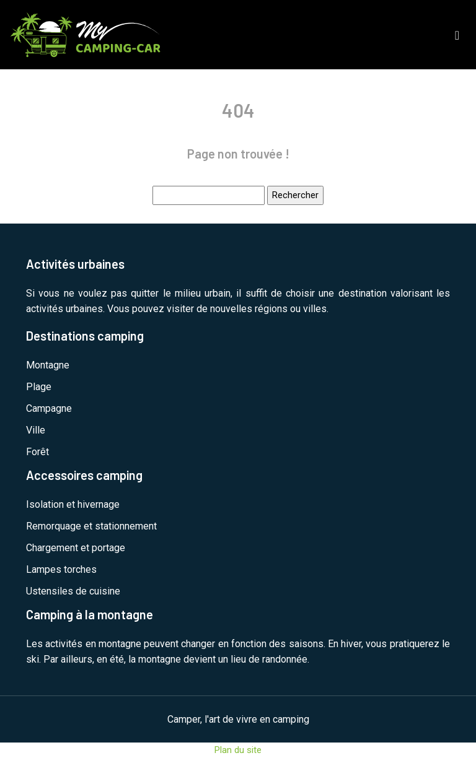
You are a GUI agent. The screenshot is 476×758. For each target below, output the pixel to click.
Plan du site (238, 750)
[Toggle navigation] (457, 34)
